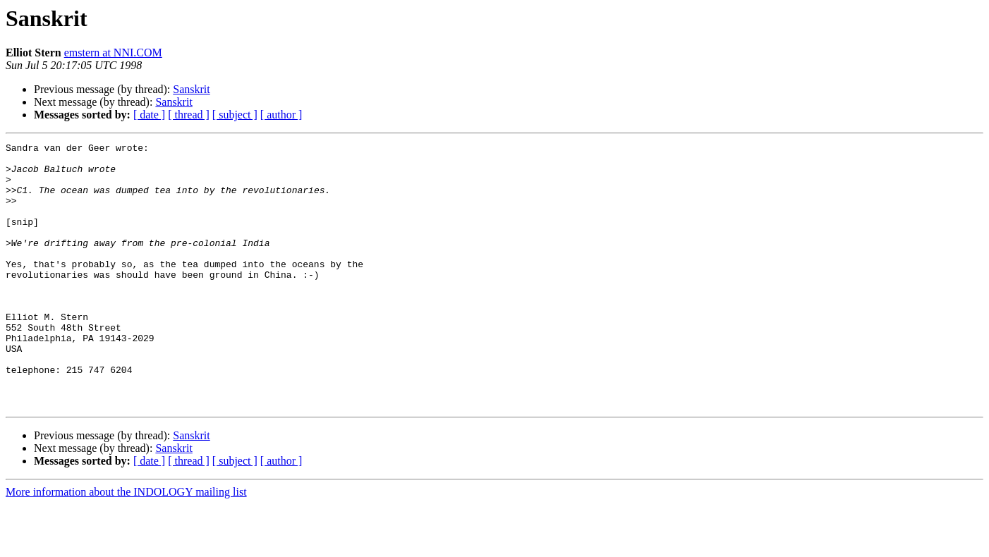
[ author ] (281, 115)
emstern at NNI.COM (113, 53)
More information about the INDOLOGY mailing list (126, 545)
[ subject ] (234, 115)
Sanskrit (191, 89)
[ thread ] (189, 115)
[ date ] (149, 115)
